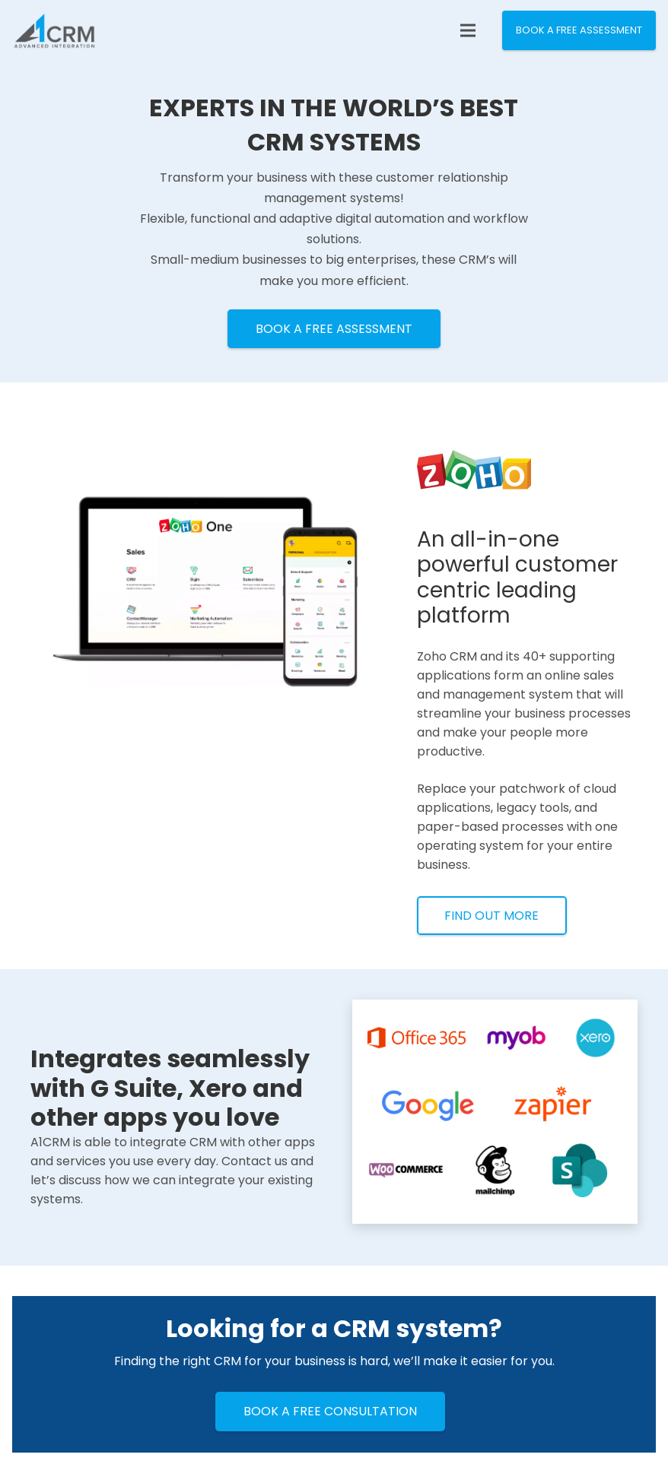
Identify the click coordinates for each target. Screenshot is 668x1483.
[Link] (54, 30)
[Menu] (467, 30)
